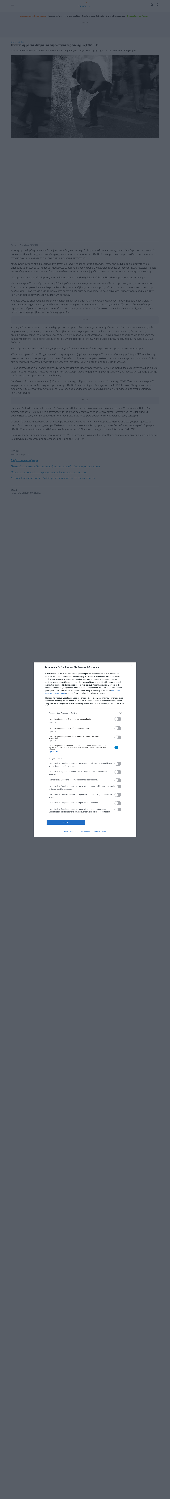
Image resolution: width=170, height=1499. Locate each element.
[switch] (117, 719)
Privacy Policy (100, 832)
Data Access (85, 832)
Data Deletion (70, 832)
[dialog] (85, 749)
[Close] (130, 667)
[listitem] (85, 713)
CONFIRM (66, 822)
